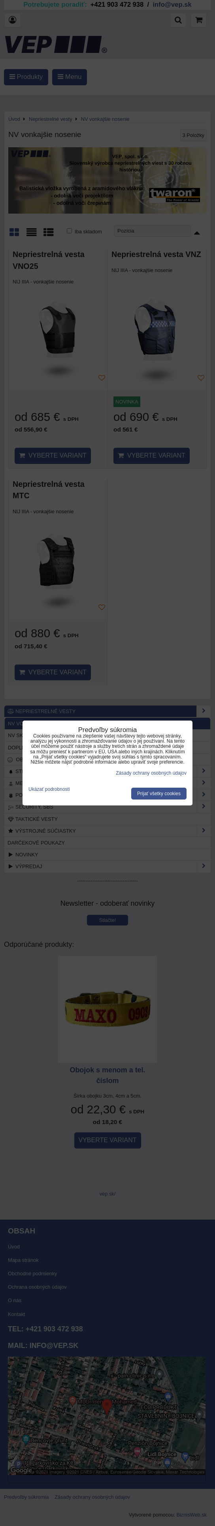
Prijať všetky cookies (159, 793)
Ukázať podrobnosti (49, 789)
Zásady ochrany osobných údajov (151, 773)
